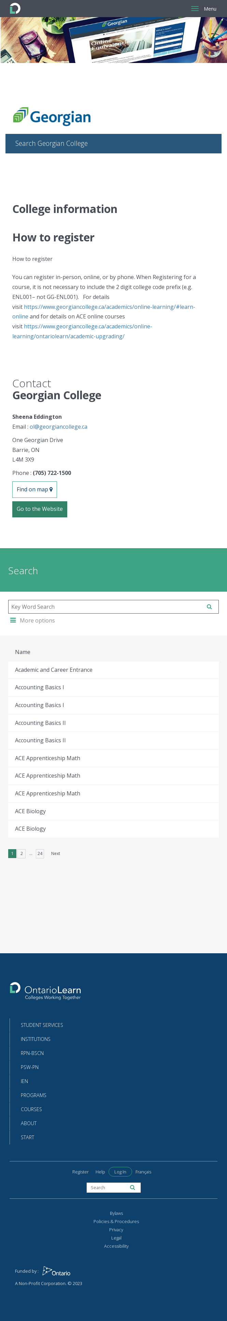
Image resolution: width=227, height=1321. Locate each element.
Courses (31, 1109)
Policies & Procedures (116, 1221)
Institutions (36, 1039)
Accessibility (116, 1246)
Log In (120, 1172)
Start (27, 1137)
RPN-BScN (32, 1053)
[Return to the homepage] (45, 993)
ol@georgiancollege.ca (58, 426)
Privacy (116, 1229)
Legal (116, 1238)
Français (143, 1172)
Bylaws (116, 1213)
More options (32, 620)
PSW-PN (30, 1067)
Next (55, 853)
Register (80, 1172)
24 (40, 853)
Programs (33, 1095)
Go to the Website (40, 509)
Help (100, 1172)
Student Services (42, 1025)
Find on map (35, 489)
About (29, 1123)
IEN (24, 1081)
